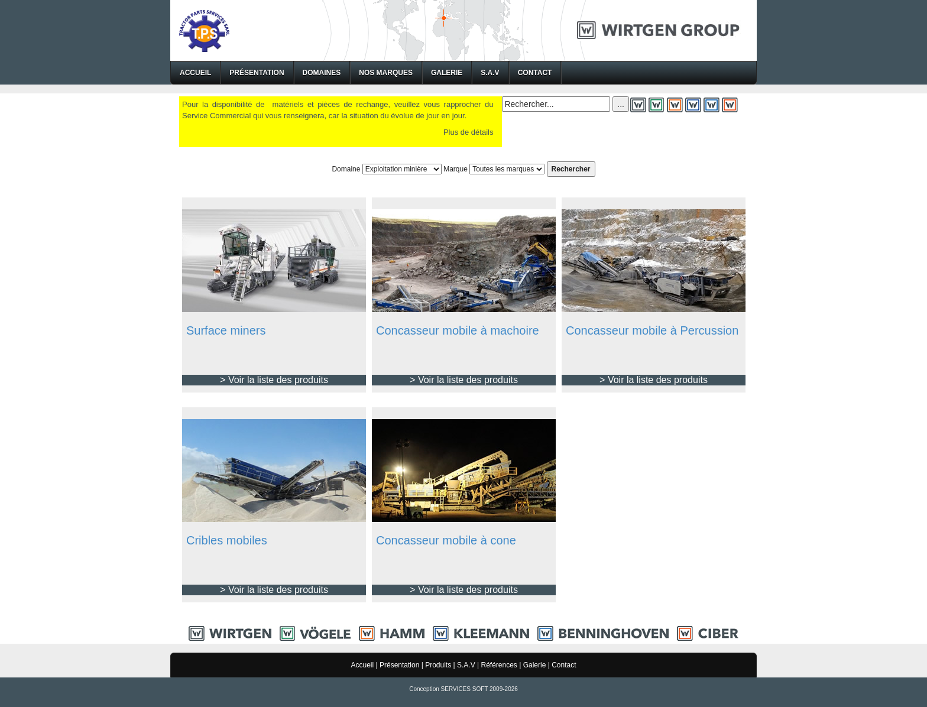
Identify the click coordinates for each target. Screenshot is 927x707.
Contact (535, 73)
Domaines (322, 73)
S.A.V (490, 73)
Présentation (256, 73)
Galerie (446, 73)
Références (499, 665)
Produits (438, 665)
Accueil (195, 73)
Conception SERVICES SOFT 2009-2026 (463, 689)
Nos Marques (386, 73)
